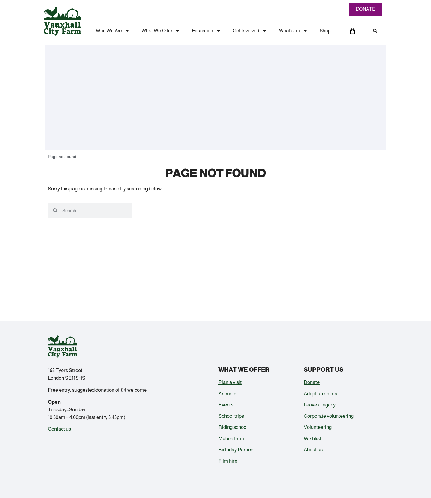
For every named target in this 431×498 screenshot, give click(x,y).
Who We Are (113, 30)
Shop (325, 30)
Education (206, 30)
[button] (375, 31)
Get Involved (250, 30)
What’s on (293, 30)
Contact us (59, 429)
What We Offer (161, 30)
